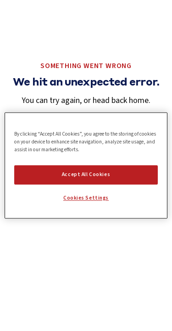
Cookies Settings (86, 198)
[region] (85, 165)
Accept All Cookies (86, 175)
